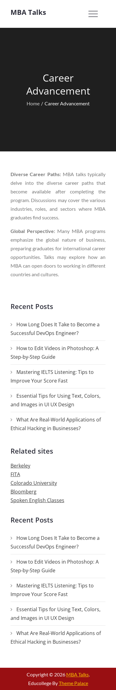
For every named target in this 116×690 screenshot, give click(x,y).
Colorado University (34, 483)
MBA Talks (28, 12)
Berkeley (20, 465)
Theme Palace (73, 683)
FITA (15, 474)
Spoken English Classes (37, 500)
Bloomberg (24, 491)
